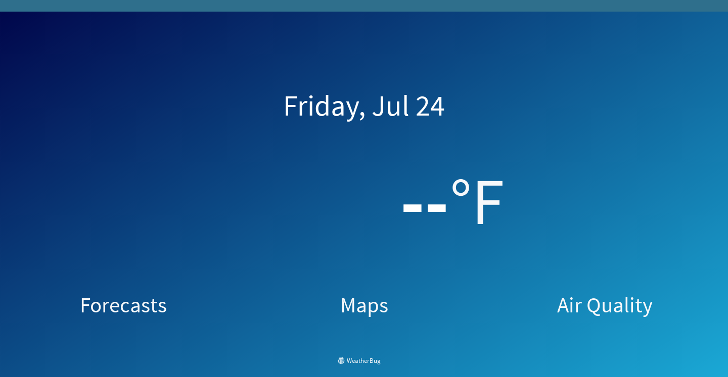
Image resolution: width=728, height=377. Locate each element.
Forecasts (123, 304)
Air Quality (605, 304)
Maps (364, 304)
